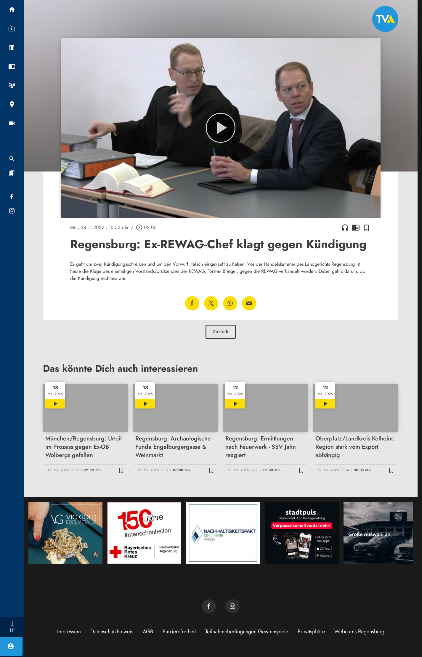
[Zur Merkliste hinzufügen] (366, 227)
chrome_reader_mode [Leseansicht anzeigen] (356, 227)
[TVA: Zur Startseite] (385, 19)
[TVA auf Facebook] (209, 606)
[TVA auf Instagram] (232, 606)
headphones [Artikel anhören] (345, 227)
